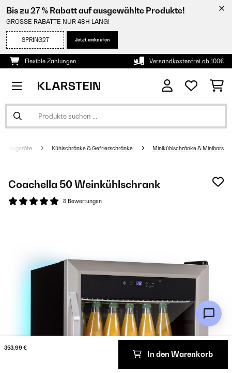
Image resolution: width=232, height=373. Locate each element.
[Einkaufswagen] (217, 86)
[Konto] (167, 85)
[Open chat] (209, 313)
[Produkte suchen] (116, 116)
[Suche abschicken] (17, 116)
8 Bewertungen (82, 201)
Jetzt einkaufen (92, 39)
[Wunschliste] (191, 86)
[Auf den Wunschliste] (218, 182)
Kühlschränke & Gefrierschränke (93, 148)
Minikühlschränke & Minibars (188, 148)
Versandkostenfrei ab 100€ (186, 61)
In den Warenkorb (173, 354)
